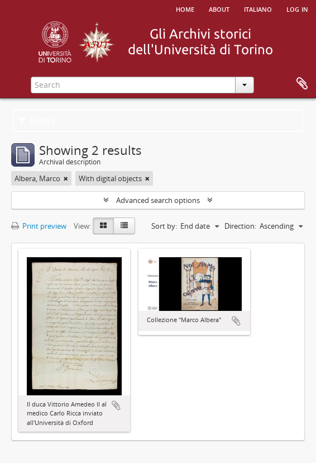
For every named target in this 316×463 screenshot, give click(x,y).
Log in (297, 8)
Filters (37, 121)
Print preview (38, 226)
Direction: (240, 226)
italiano (258, 8)
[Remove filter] (66, 178)
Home (185, 8)
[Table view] (124, 226)
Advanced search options (158, 200)
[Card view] (103, 226)
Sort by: (164, 226)
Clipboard (302, 84)
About (219, 8)
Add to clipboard (116, 405)
